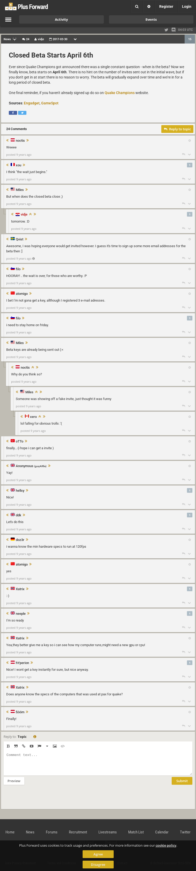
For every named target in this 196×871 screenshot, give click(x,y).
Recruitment (78, 832)
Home (9, 832)
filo (18, 269)
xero (33, 417)
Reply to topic (177, 129)
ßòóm (20, 712)
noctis (20, 140)
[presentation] (43, 800)
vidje (24, 214)
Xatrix (20, 589)
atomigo (22, 293)
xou (18, 165)
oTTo (19, 441)
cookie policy (166, 845)
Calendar (162, 832)
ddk (18, 515)
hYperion (22, 663)
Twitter (185, 832)
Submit (182, 784)
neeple (21, 613)
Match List (136, 832)
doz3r (20, 540)
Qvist (19, 239)
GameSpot (50, 103)
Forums (51, 832)
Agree (98, 854)
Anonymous (31, 466)
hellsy (20, 490)
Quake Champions (120, 93)
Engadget (32, 103)
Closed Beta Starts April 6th (51, 55)
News (30, 832)
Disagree (98, 864)
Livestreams (107, 832)
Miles (20, 190)
